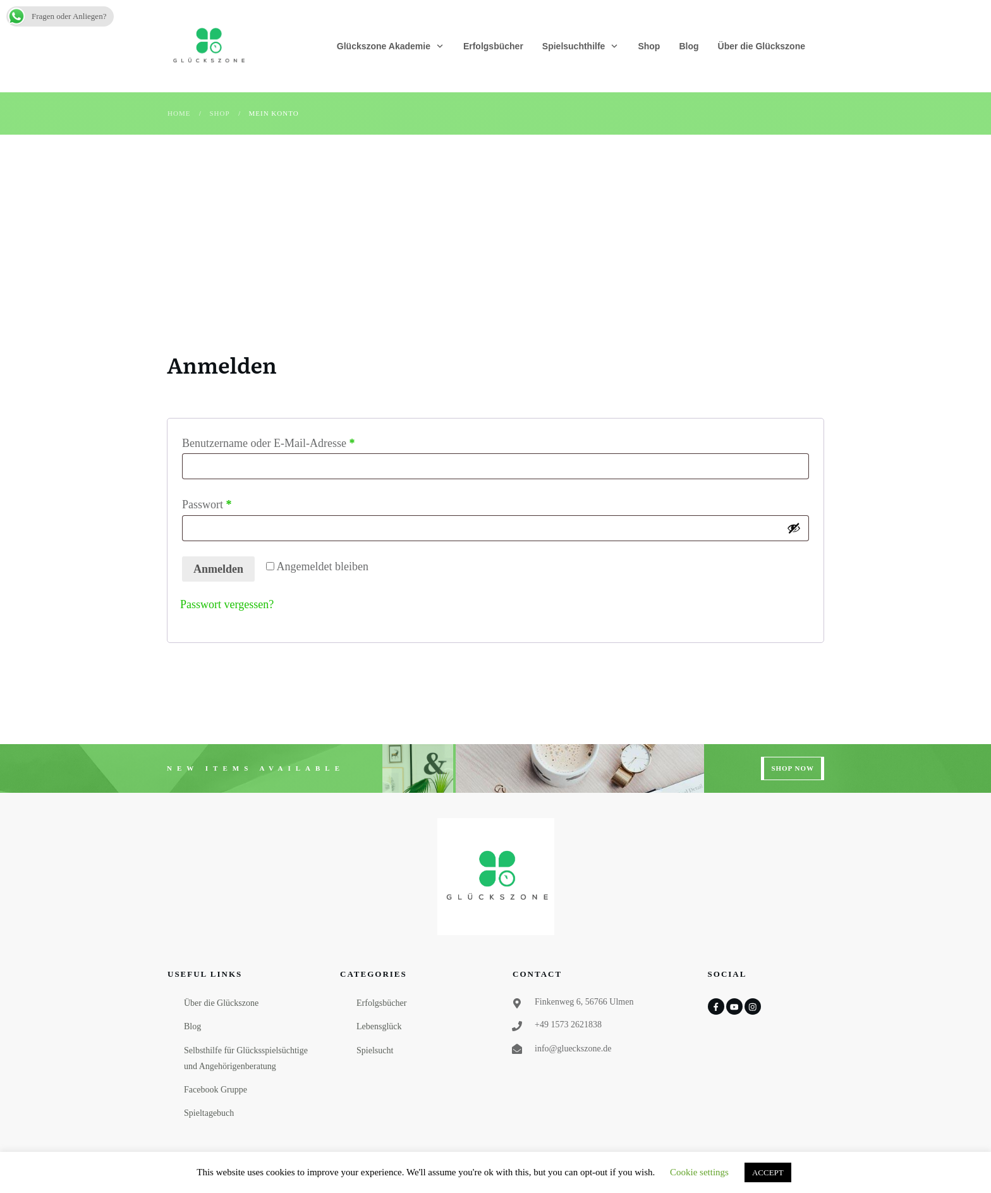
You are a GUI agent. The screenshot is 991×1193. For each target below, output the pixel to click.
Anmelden (218, 569)
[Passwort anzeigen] (794, 528)
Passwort (234, 502)
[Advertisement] (495, 229)
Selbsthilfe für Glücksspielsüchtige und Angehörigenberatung (246, 1058)
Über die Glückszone (221, 1003)
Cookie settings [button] (699, 1172)
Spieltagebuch (209, 1113)
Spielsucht (374, 1050)
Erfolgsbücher (381, 1003)
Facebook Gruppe (215, 1089)
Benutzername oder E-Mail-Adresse (296, 441)
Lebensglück (379, 1026)
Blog (192, 1026)
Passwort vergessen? (227, 604)
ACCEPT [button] (768, 1172)
